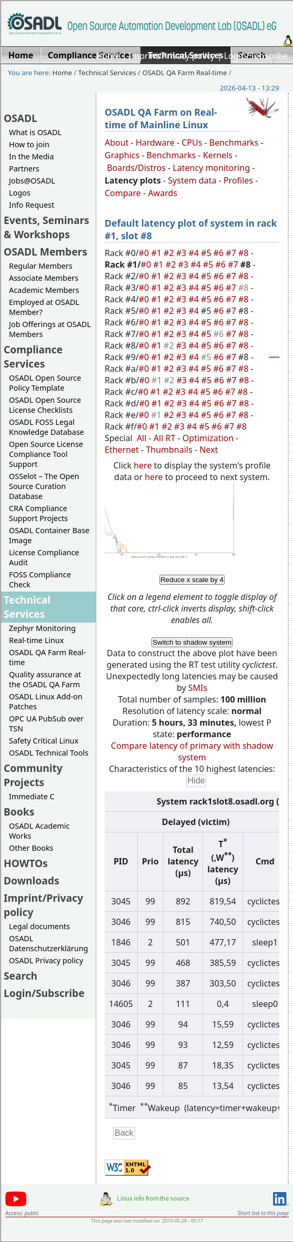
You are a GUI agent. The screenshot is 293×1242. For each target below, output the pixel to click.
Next (208, 449)
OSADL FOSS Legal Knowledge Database (46, 427)
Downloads (31, 880)
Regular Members (41, 266)
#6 (220, 253)
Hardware (155, 142)
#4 (194, 253)
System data (192, 180)
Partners (24, 169)
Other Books (31, 848)
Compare (123, 193)
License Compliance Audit (44, 557)
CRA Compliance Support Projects (38, 513)
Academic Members (44, 290)
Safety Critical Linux (43, 741)
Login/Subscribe (256, 56)
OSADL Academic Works (39, 831)
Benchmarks (234, 142)
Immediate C (32, 796)
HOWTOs (26, 863)
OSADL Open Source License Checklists (45, 405)
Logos (20, 193)
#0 (145, 253)
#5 (207, 253)
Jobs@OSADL (32, 181)
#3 (182, 253)
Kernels (218, 155)
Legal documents (39, 926)
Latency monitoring (211, 168)
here (142, 465)
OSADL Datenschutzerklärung (48, 943)
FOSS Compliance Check (40, 579)
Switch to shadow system (192, 642)
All (141, 438)
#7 (232, 253)
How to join (29, 144)
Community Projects (33, 775)
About (116, 142)
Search (20, 976)
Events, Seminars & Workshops (46, 227)
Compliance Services (33, 356)
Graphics (122, 155)
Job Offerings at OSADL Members (50, 329)
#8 (244, 253)
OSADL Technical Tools (48, 753)
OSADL (20, 118)
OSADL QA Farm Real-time (184, 72)
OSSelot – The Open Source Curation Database (44, 486)
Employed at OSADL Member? (44, 307)
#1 (157, 253)
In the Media (31, 156)
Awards (162, 193)
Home (108, 56)
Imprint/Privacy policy (172, 56)
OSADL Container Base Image (49, 535)
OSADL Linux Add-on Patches (46, 701)
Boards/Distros (136, 168)
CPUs (191, 142)
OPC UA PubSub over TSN (46, 724)
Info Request (31, 205)
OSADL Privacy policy (46, 960)
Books (19, 812)
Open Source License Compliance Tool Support (46, 454)
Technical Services (107, 72)
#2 (170, 253)
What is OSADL (35, 132)
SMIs (197, 688)
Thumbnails (169, 449)
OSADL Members (45, 252)
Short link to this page (263, 1213)
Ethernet (122, 449)
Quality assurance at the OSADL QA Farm (45, 679)
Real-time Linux (36, 640)
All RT (165, 438)
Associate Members (43, 278)
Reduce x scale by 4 (192, 580)
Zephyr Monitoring (42, 628)
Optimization (208, 438)
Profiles (238, 180)
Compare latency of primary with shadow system (192, 751)
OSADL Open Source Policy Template (45, 383)
